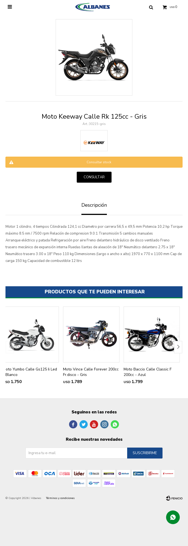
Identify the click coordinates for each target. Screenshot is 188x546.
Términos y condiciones (60, 498)
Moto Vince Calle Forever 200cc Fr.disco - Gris (91, 372)
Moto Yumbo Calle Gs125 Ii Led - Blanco (30, 372)
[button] (178, 347)
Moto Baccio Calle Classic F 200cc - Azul (148, 372)
